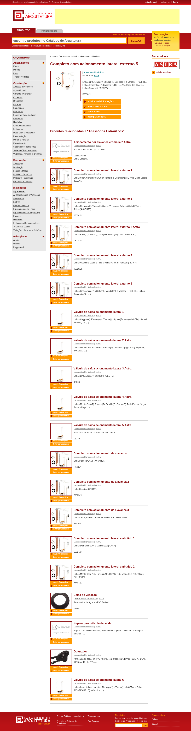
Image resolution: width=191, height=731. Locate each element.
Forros (16, 66)
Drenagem (18, 101)
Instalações (19, 187)
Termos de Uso (94, 716)
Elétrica (16, 202)
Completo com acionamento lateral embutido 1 (104, 538)
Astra (96, 75)
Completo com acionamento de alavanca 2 (101, 481)
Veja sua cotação (162, 43)
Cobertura (17, 97)
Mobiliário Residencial (23, 178)
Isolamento (18, 129)
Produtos (23, 30)
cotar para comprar (97, 117)
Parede (16, 70)
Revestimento (19, 143)
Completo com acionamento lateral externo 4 (103, 255)
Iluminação (18, 167)
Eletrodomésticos (21, 205)
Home (54, 56)
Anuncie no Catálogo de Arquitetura (129, 35)
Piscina (16, 244)
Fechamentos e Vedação (24, 115)
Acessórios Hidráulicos (90, 56)
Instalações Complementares (26, 223)
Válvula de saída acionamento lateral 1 (99, 311)
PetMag (155, 719)
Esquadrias (18, 108)
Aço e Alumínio (20, 90)
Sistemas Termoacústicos (25, 150)
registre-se (165, 2)
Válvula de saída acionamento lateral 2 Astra (102, 340)
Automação (18, 198)
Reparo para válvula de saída (93, 623)
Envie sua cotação (162, 46)
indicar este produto (97, 106)
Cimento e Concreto (22, 94)
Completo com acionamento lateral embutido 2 (104, 566)
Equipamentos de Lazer (24, 209)
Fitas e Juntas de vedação (86, 598)
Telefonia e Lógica (21, 227)
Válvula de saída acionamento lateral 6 (99, 679)
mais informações (60, 158)
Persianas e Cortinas (22, 181)
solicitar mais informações (101, 101)
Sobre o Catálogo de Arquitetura (70, 716)
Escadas (17, 104)
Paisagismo (20, 236)
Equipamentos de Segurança (26, 212)
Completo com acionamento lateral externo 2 (103, 198)
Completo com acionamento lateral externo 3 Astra (107, 227)
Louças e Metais (20, 171)
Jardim (16, 240)
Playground (18, 247)
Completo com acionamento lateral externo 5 (103, 283)
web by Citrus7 (44, 724)
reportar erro (94, 111)
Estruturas (18, 111)
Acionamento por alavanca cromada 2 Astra (102, 142)
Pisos (15, 73)
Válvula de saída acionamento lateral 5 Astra (102, 425)
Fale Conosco (93, 721)
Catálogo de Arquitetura (33, 16)
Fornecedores (49, 31)
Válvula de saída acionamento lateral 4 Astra (102, 396)
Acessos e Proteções (23, 87)
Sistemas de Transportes (24, 147)
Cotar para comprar (61, 161)
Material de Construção (24, 133)
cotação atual (151, 2)
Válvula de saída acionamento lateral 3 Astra (102, 368)
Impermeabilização (22, 126)
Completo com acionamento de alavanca (100, 453)
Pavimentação (19, 136)
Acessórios (18, 164)
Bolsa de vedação (85, 594)
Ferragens (18, 118)
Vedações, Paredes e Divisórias (27, 154)
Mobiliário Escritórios (22, 174)
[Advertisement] (117, 16)
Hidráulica (17, 122)
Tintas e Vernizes (21, 77)
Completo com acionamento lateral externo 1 (103, 170)
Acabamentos (21, 62)
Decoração (19, 160)
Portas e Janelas (21, 140)
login (175, 2)
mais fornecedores (163, 72)
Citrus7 (155, 724)
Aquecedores (19, 191)
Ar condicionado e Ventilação (26, 195)
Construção (20, 83)
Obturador (80, 651)
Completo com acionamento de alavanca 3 (101, 510)
